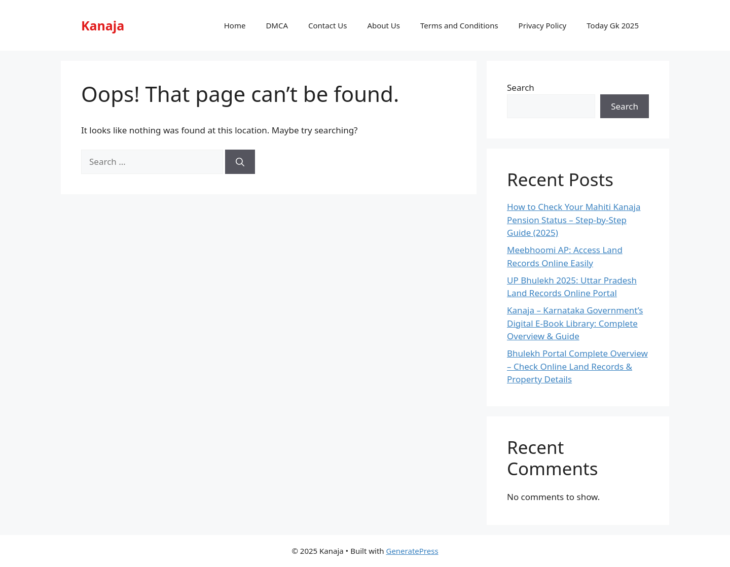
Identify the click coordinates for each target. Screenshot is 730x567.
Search (520, 87)
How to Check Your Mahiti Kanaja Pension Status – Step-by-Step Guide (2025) (573, 219)
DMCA (277, 25)
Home (235, 25)
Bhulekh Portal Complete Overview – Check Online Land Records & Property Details (577, 366)
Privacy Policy (543, 25)
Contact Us (327, 25)
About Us (383, 25)
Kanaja (102, 25)
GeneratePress (412, 551)
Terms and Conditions (459, 25)
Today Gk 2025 (613, 25)
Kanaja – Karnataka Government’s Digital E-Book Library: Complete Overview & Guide (575, 323)
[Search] (240, 162)
